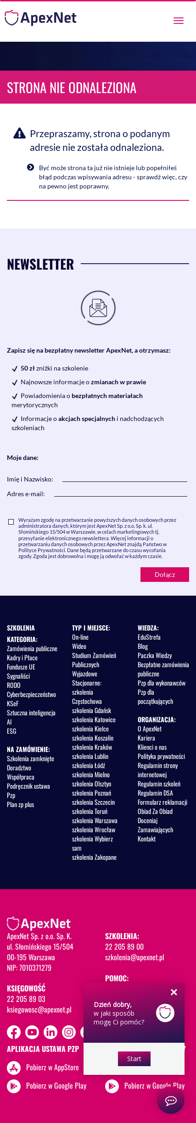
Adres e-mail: (26, 494)
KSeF (12, 703)
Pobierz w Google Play (56, 1084)
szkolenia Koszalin (92, 737)
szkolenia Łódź (88, 765)
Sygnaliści (18, 675)
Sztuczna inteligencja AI (31, 717)
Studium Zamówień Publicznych (94, 659)
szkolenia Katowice (94, 719)
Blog (143, 646)
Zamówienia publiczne (32, 648)
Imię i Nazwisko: (30, 479)
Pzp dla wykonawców (161, 682)
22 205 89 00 (124, 946)
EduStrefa (149, 637)
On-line (80, 637)
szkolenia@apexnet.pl (134, 957)
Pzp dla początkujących (155, 696)
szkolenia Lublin (90, 756)
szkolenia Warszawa (95, 820)
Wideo (79, 646)
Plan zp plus (20, 804)
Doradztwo (19, 767)
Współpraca (20, 776)
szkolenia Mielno (91, 774)
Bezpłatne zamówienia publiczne (163, 668)
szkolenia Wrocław (93, 829)
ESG (11, 731)
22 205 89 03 (26, 998)
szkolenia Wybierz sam (92, 843)
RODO (14, 685)
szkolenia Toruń (89, 811)
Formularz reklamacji (162, 802)
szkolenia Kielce (90, 728)
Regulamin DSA (155, 792)
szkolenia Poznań (91, 792)
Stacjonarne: (86, 682)
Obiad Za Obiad (155, 811)
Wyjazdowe (84, 673)
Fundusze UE (21, 666)
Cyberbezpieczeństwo (31, 694)
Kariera (146, 737)
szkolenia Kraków (92, 747)
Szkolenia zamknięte (30, 758)
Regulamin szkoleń (159, 783)
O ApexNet (150, 728)
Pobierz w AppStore (52, 1066)
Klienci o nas (152, 747)
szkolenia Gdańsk (91, 710)
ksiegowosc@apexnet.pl (39, 1009)
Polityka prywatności (161, 756)
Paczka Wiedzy (155, 655)
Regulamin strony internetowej (158, 769)
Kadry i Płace (22, 657)
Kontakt (147, 838)
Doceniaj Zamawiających (155, 824)
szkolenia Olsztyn (91, 783)
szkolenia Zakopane (94, 857)
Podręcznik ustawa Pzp (28, 790)
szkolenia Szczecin (93, 802)
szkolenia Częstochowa (87, 696)
